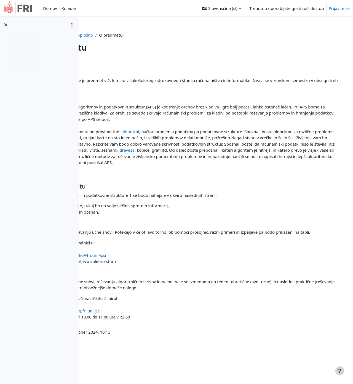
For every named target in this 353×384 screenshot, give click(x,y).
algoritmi (211, 137)
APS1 (145, 35)
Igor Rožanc (132, 329)
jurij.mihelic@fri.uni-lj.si (163, 280)
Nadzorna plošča (118, 35)
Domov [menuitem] (50, 8)
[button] (221, 8)
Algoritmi (105, 80)
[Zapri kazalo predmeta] (5, 24)
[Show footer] (339, 370)
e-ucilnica (114, 224)
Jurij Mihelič (140, 273)
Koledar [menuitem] (69, 8)
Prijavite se (339, 8)
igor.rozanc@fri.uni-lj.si (160, 335)
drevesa (259, 162)
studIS (111, 230)
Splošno (164, 35)
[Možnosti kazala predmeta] (72, 24)
